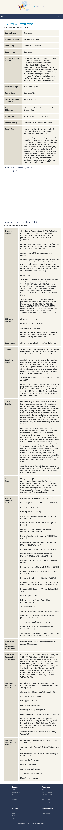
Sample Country (46, 813)
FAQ (13, 794)
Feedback (14, 802)
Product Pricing (46, 802)
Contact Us (14, 799)
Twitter (14, 816)
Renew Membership (47, 792)
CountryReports (31, 6)
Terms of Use (15, 797)
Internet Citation (16, 792)
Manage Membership (47, 794)
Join (43, 789)
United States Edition (47, 811)
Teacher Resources (46, 797)
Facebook (14, 813)
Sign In (59, 16)
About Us (14, 789)
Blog (13, 811)
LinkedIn (14, 818)
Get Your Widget (46, 799)
